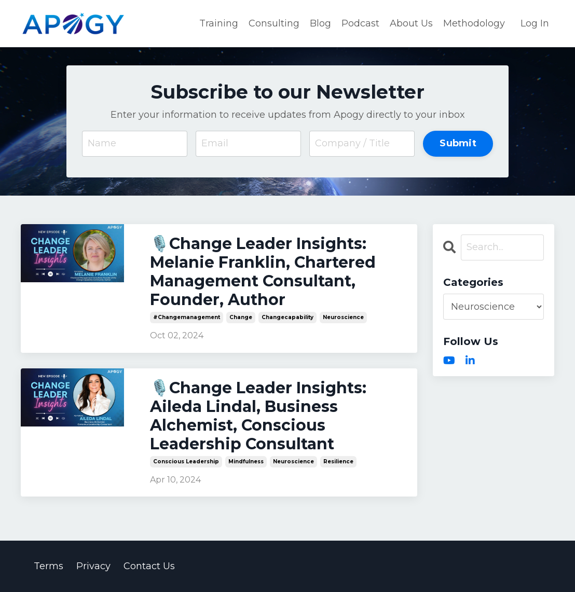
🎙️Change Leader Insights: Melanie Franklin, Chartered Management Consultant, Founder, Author (263, 272)
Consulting (274, 23)
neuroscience (343, 317)
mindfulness (246, 461)
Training (218, 23)
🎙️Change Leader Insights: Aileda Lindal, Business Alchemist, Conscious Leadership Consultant (258, 416)
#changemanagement (186, 317)
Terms (48, 566)
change (240, 317)
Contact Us (149, 566)
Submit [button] (458, 143)
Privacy (93, 566)
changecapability (287, 317)
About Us (411, 23)
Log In (535, 23)
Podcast (360, 23)
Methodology (474, 23)
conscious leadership (186, 461)
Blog (320, 23)
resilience (338, 461)
